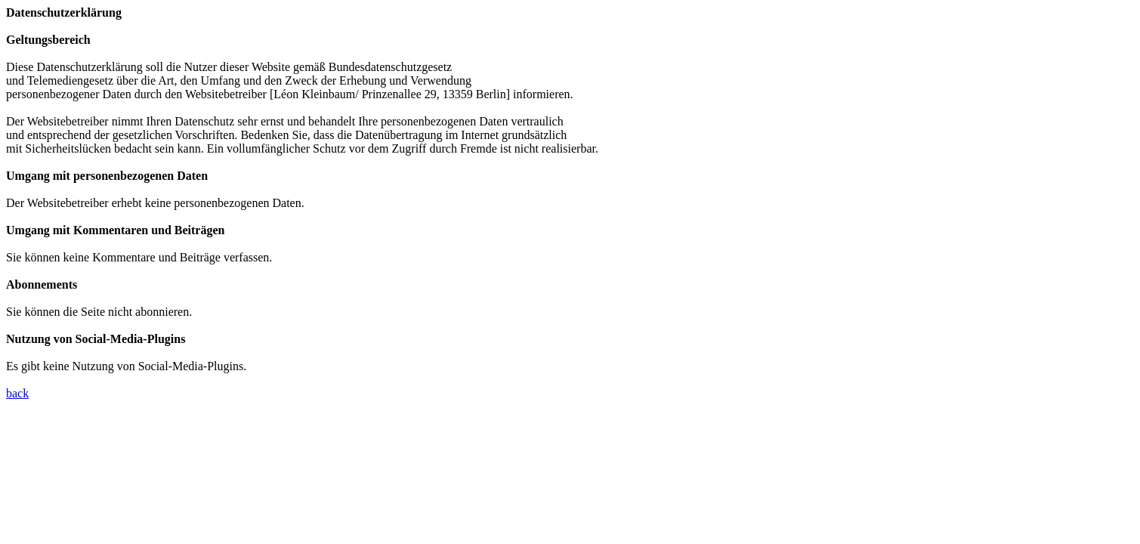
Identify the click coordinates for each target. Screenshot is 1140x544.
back (17, 393)
